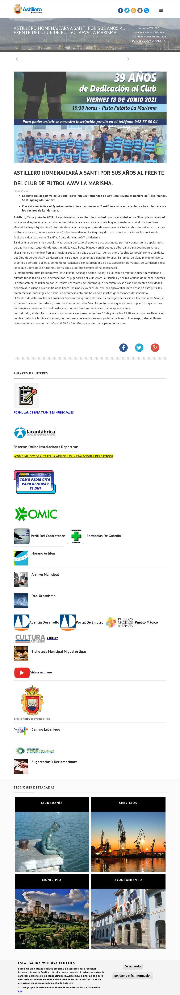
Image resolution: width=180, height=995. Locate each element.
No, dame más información (132, 976)
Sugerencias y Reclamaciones (55, 762)
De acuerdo (133, 967)
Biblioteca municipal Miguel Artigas (59, 651)
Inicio (142, 28)
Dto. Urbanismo (44, 595)
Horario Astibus (43, 553)
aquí (20, 991)
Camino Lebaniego (46, 729)
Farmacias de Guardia (104, 535)
